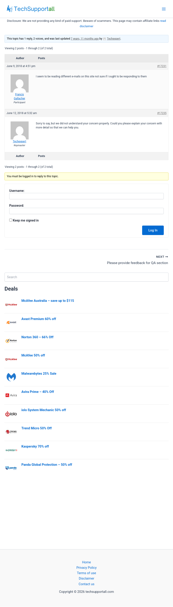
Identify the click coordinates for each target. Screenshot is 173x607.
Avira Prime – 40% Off (37, 392)
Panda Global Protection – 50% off (46, 465)
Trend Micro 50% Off (36, 428)
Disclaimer (86, 579)
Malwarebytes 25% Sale (38, 374)
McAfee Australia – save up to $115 (47, 301)
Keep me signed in (26, 220)
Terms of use (86, 573)
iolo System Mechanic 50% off (43, 410)
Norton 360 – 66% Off (37, 337)
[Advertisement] (86, 513)
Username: (17, 191)
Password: (16, 205)
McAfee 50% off (33, 356)
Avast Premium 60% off (38, 319)
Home (86, 562)
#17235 (161, 113)
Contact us (86, 584)
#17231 (161, 66)
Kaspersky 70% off (35, 447)
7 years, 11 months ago (85, 38)
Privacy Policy (86, 568)
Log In (152, 230)
